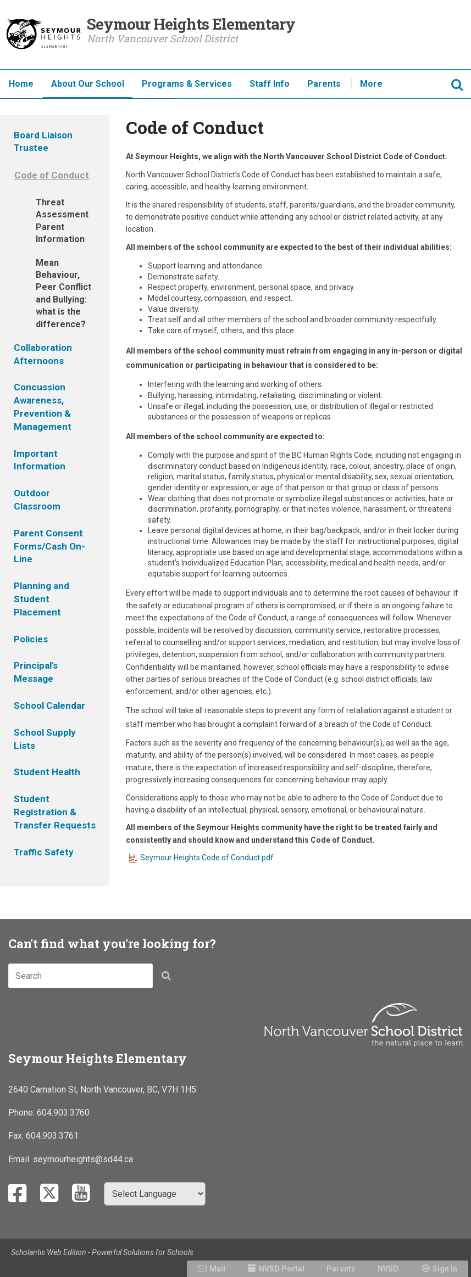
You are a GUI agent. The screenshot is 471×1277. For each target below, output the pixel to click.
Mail (217, 1268)
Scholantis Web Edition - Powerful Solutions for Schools (102, 1252)
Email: (20, 1159)
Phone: (22, 1112)
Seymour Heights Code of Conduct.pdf (201, 857)
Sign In (445, 1268)
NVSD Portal (281, 1268)
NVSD (388, 1268)
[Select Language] (155, 1194)
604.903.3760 (63, 1112)
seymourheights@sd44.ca (83, 1159)
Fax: (17, 1135)
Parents (341, 1268)
